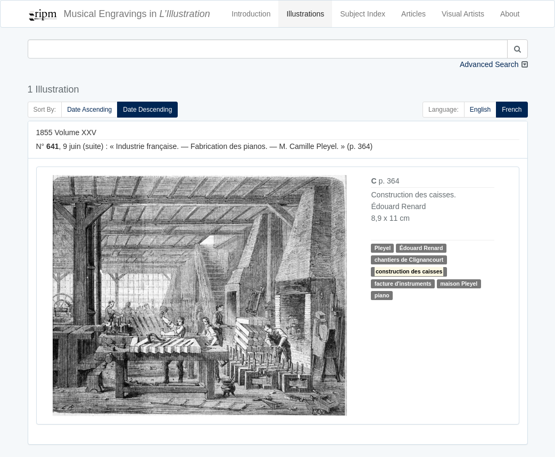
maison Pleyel (458, 283)
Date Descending (147, 109)
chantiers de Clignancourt (409, 259)
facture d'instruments (403, 283)
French (511, 109)
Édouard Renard (421, 248)
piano (382, 295)
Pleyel (383, 248)
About (510, 14)
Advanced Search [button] (489, 64)
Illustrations (305, 14)
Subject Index (362, 14)
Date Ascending (89, 109)
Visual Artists (463, 14)
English (480, 109)
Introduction (250, 14)
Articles (413, 14)
